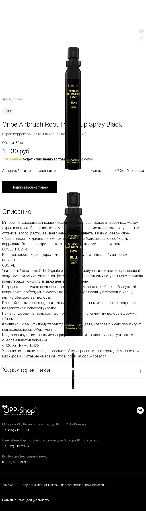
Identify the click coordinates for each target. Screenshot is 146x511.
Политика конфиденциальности (25, 500)
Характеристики (26, 370)
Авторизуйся (12, 170)
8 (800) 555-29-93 (15, 462)
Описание (16, 211)
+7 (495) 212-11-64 (15, 430)
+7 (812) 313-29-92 (15, 446)
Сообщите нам (132, 170)
